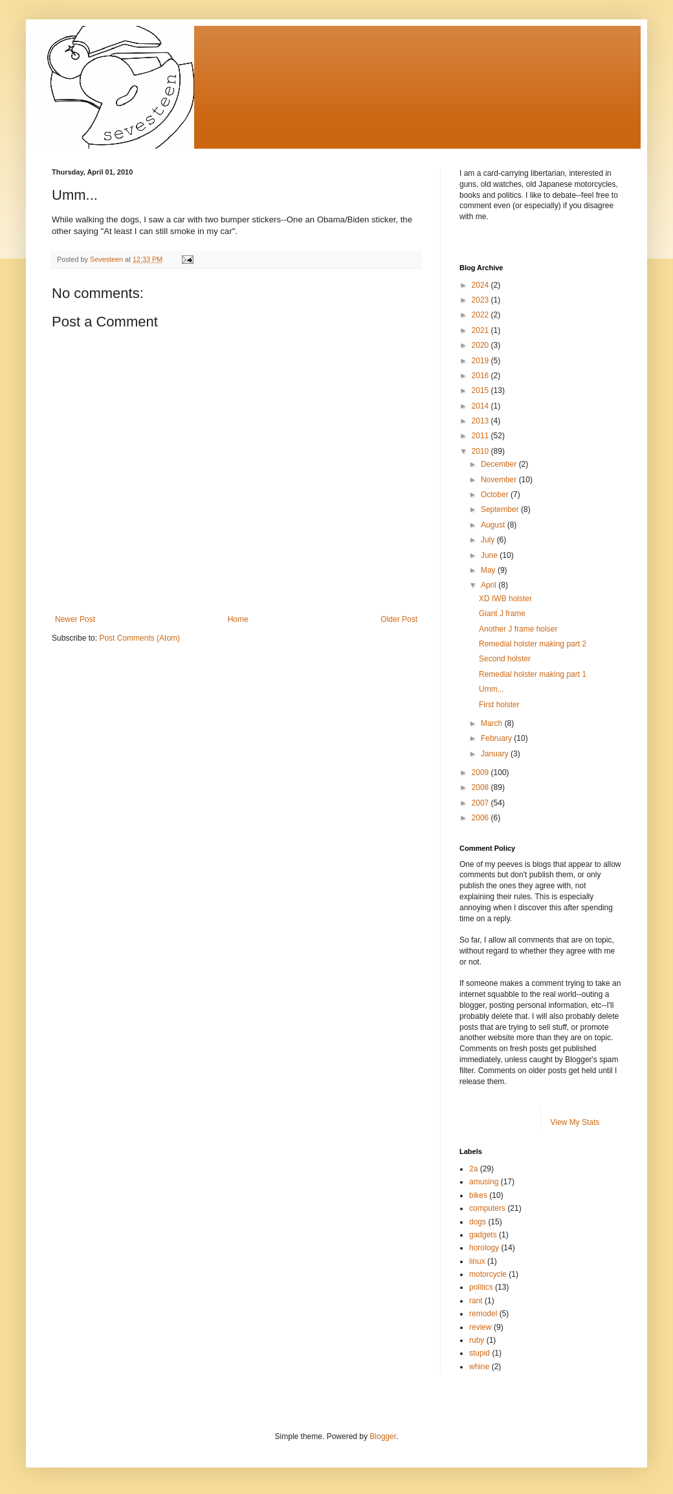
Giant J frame (502, 613)
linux (477, 1261)
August (494, 524)
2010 (481, 451)
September (501, 509)
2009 (481, 772)
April (489, 585)
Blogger (383, 1436)
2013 (481, 420)
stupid (479, 1353)
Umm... (491, 689)
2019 (481, 360)
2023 (481, 299)
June (490, 555)
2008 (481, 787)
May (489, 570)
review (480, 1327)
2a (473, 1168)
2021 (481, 330)
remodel (483, 1313)
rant (476, 1300)
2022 (481, 314)
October (496, 494)
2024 (481, 285)
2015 (481, 390)
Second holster (505, 658)
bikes (478, 1195)
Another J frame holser (518, 629)
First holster (499, 704)
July (489, 539)
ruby (476, 1340)
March (493, 723)
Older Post (399, 619)
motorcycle (488, 1274)
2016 (481, 375)
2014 (481, 406)
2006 (481, 817)
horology (484, 1247)
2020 (481, 345)
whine (479, 1366)
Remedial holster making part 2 (532, 643)
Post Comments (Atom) (139, 638)
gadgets (483, 1234)
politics (481, 1287)
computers (487, 1208)
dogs (477, 1221)
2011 (481, 435)
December (500, 464)
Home (238, 619)
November (500, 479)
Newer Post (75, 619)
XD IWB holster (505, 598)
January (496, 753)
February (497, 738)
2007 (481, 802)
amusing (483, 1181)
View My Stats (575, 1122)
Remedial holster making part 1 (532, 674)
